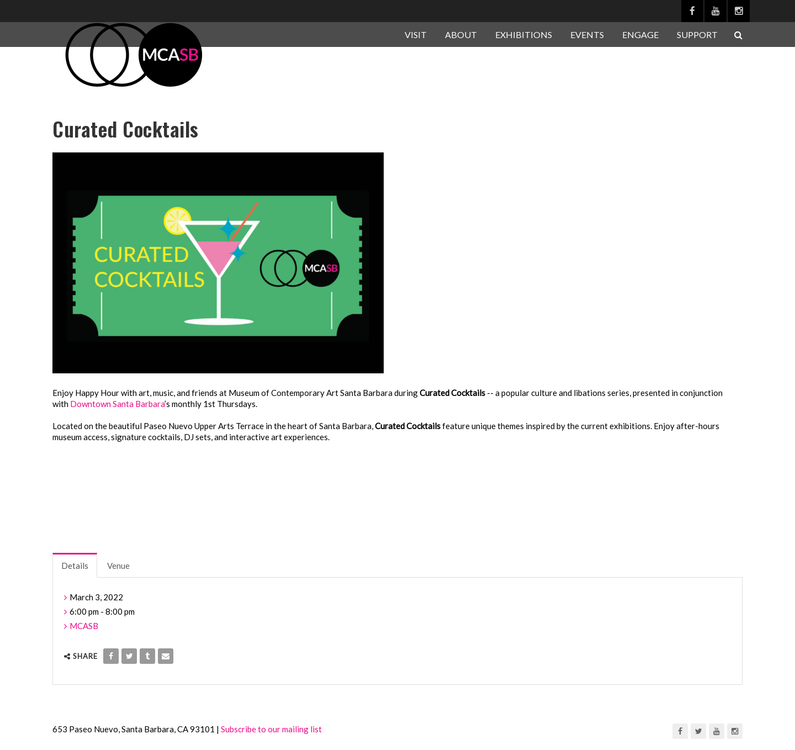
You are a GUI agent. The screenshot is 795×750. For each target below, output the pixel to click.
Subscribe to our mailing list (271, 729)
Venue (118, 566)
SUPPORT (697, 34)
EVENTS (587, 34)
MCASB (84, 626)
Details (74, 566)
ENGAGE (640, 34)
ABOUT (461, 34)
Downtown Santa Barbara (117, 404)
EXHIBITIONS (523, 34)
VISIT (416, 34)
